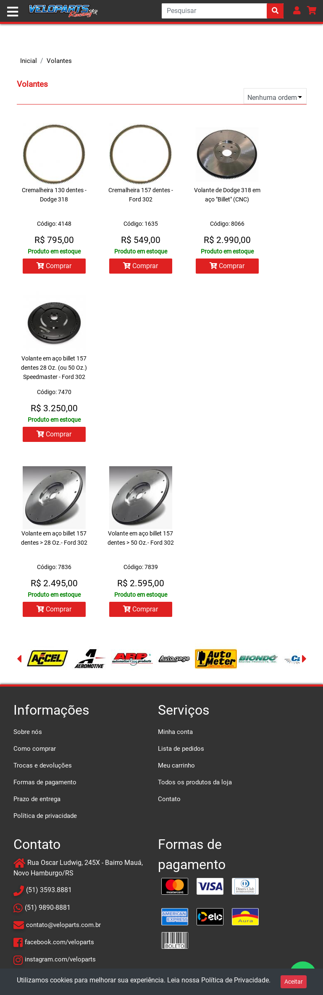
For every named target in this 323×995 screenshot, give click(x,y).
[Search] (223, 10)
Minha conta (175, 732)
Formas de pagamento (44, 782)
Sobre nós (27, 732)
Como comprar (34, 748)
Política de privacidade (45, 816)
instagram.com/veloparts (60, 959)
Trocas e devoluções (42, 765)
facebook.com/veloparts (59, 942)
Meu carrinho (176, 765)
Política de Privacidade (235, 980)
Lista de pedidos (181, 748)
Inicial (28, 61)
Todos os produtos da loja (195, 782)
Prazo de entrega (36, 799)
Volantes (59, 61)
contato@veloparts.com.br (63, 925)
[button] (297, 10)
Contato (169, 799)
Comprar (54, 266)
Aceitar (293, 981)
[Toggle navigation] (12, 12)
